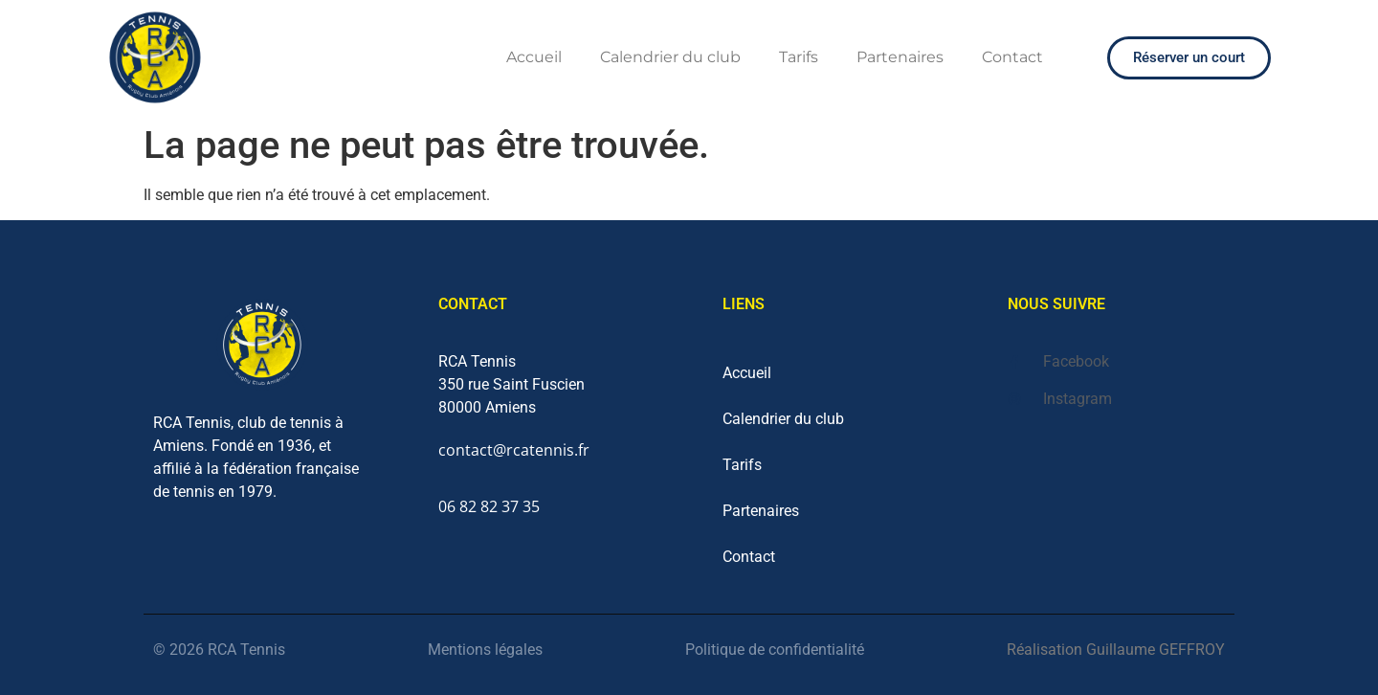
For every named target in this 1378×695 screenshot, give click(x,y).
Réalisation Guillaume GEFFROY (1116, 649)
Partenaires (900, 57)
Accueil (534, 57)
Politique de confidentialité (774, 649)
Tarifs (798, 57)
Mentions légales (485, 649)
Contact (1012, 57)
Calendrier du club (670, 57)
